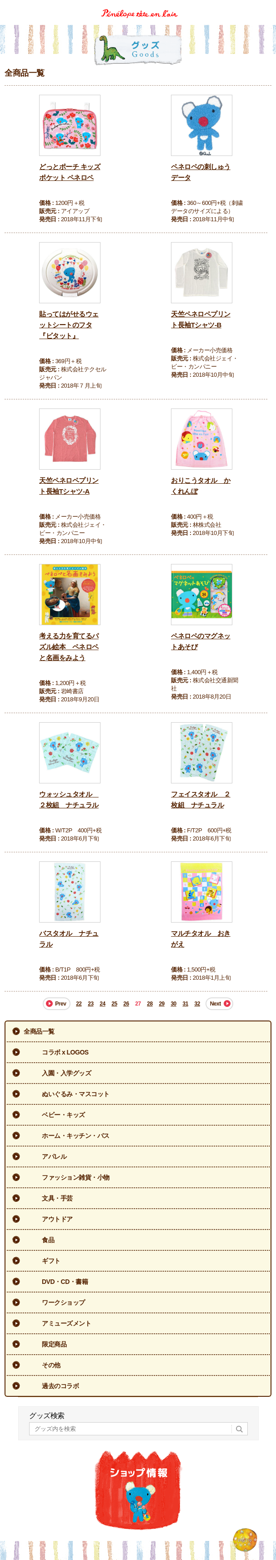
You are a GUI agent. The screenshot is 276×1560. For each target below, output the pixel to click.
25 (114, 1004)
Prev (60, 1004)
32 (197, 1004)
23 (90, 1004)
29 (161, 1004)
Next (215, 1004)
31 (185, 1004)
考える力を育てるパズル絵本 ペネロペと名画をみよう (69, 646)
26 (126, 1004)
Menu (265, 6)
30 (173, 1004)
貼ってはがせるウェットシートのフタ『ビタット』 (69, 325)
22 (78, 1004)
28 (149, 1004)
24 (102, 1004)
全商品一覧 (39, 1031)
